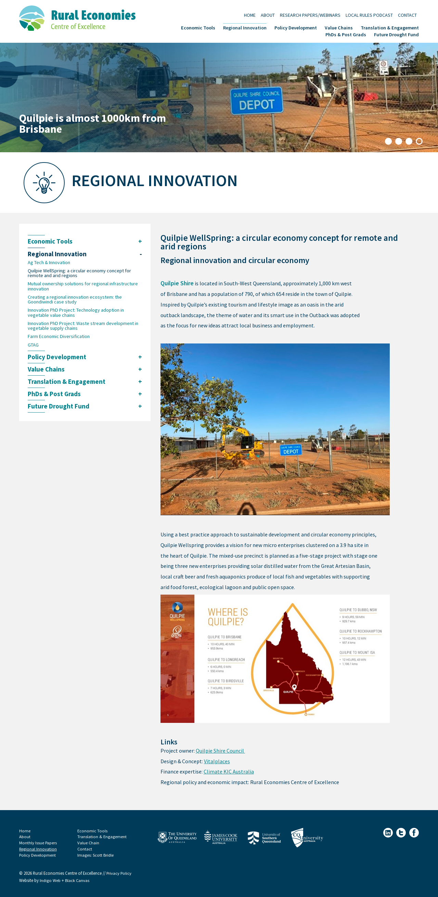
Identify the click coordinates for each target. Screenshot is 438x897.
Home (250, 15)
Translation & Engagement (390, 27)
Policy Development (295, 27)
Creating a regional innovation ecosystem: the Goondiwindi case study (75, 300)
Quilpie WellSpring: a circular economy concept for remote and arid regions (79, 273)
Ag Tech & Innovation (49, 262)
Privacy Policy (119, 873)
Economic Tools (198, 27)
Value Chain (88, 843)
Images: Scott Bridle (95, 855)
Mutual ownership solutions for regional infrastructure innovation (83, 286)
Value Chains (339, 27)
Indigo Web (51, 881)
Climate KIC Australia (229, 771)
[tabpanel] (219, 97)
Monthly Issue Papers (38, 843)
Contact (407, 15)
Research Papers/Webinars (310, 15)
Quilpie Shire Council (220, 750)
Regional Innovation (245, 27)
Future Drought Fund (396, 34)
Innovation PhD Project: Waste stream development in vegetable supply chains (83, 327)
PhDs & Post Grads (345, 34)
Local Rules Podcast (369, 15)
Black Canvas (77, 881)
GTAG (33, 345)
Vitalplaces (217, 761)
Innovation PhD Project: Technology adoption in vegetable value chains (76, 313)
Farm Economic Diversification (59, 337)
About (268, 15)
